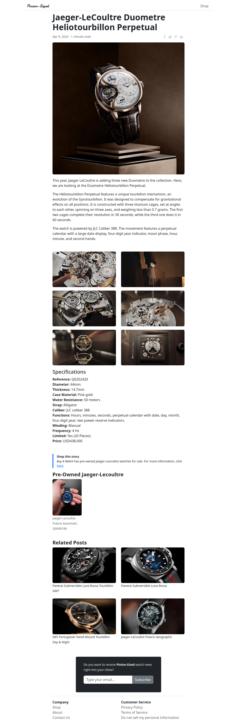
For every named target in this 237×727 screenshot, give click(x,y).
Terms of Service (134, 712)
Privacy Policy (132, 707)
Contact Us (61, 717)
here (60, 466)
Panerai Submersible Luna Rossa (144, 586)
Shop (204, 6)
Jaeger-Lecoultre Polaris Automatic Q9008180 (64, 523)
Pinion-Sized (38, 6)
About (57, 712)
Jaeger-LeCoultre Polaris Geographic (146, 637)
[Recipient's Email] (108, 680)
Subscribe (143, 679)
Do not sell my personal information (150, 717)
